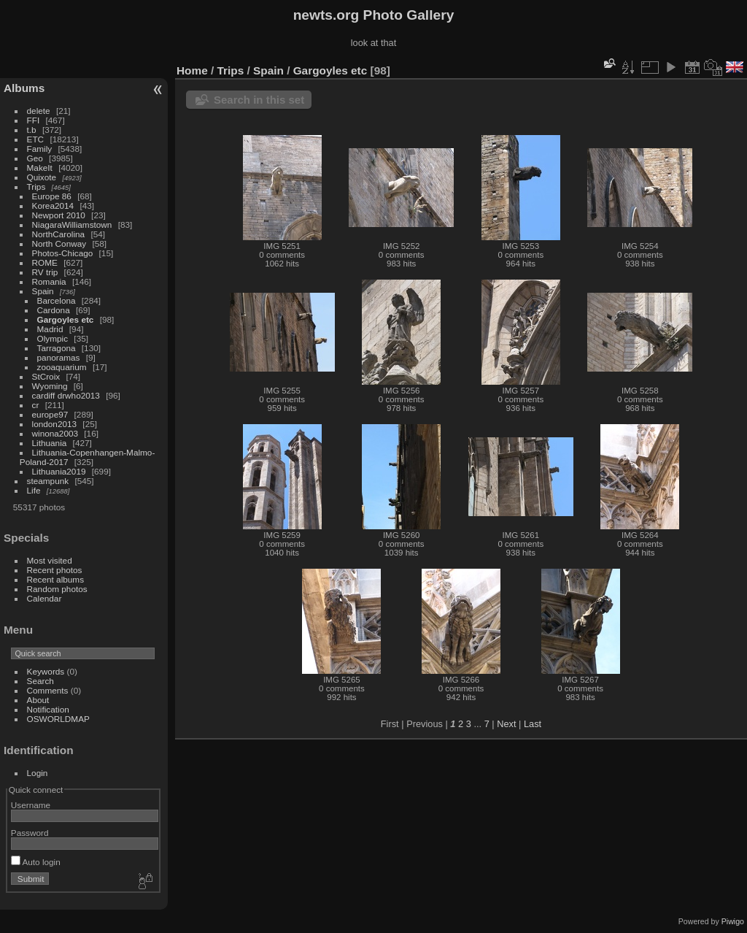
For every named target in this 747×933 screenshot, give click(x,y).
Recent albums (55, 579)
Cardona (53, 310)
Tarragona (56, 348)
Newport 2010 (58, 215)
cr (35, 405)
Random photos (57, 589)
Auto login (36, 862)
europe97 (50, 414)
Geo (35, 158)
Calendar (44, 598)
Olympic (53, 338)
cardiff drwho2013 (66, 395)
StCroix (46, 376)
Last (532, 723)
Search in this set (259, 99)
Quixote (42, 177)
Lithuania (49, 443)
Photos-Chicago (62, 253)
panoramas (58, 357)
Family (40, 148)
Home (192, 70)
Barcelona (56, 300)
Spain (43, 291)
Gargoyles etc (65, 319)
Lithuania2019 (59, 471)
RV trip (45, 272)
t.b (31, 129)
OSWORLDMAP (58, 718)
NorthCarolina (58, 234)
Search (40, 681)
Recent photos (54, 570)
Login (37, 773)
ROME (45, 262)
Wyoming (50, 386)
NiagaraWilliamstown (72, 224)
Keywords (46, 671)
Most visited (49, 560)
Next (506, 723)
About (38, 699)
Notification (48, 709)
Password (30, 832)
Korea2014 (53, 205)
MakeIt (40, 167)
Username (30, 805)
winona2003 (55, 433)
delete (38, 110)
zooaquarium (62, 367)
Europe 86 (51, 196)
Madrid (50, 329)
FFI (33, 120)
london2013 (54, 424)
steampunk (48, 480)
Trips (36, 186)
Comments (48, 690)
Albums (24, 88)
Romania (49, 281)
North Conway (59, 243)
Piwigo (732, 921)
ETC (35, 139)
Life (34, 490)
